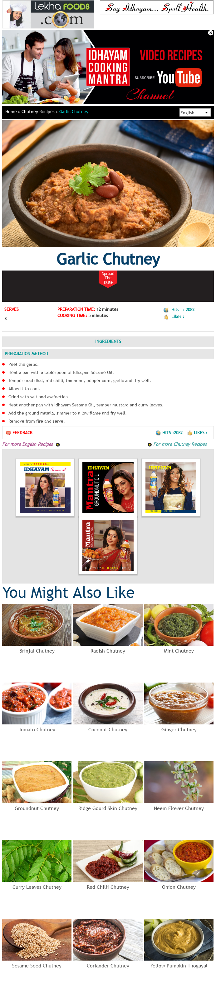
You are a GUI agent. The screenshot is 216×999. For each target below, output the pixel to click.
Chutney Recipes (40, 111)
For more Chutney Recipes (177, 444)
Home (12, 111)
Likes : (197, 432)
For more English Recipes (31, 444)
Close (211, 33)
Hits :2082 (169, 432)
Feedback (19, 433)
